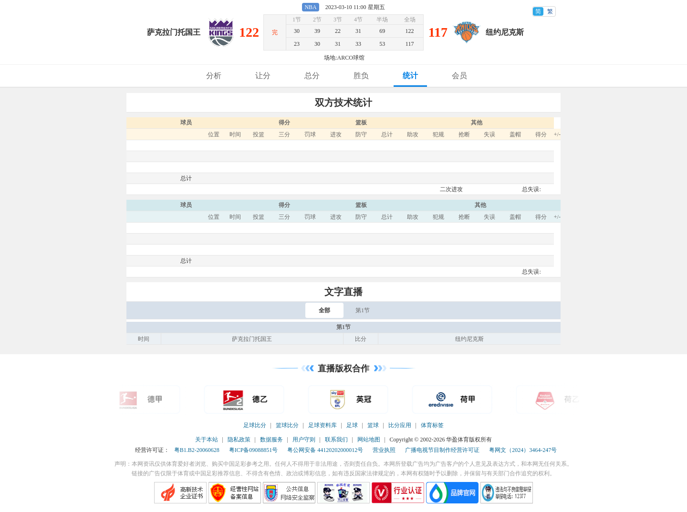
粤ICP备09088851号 (253, 450)
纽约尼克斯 (505, 32)
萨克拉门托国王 (173, 32)
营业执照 (384, 450)
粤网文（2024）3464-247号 (523, 450)
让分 (263, 76)
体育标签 (432, 425)
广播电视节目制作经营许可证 (442, 450)
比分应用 (399, 425)
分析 (213, 76)
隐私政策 (239, 439)
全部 (324, 310)
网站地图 (368, 439)
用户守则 (303, 439)
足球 (352, 425)
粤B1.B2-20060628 (196, 450)
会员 (459, 76)
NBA (310, 7)
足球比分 (254, 425)
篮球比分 (287, 425)
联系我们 (336, 439)
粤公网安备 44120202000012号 (325, 450)
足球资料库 (322, 425)
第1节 (362, 310)
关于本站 (206, 439)
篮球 (373, 425)
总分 (312, 76)
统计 (410, 76)
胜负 (361, 76)
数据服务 (271, 439)
